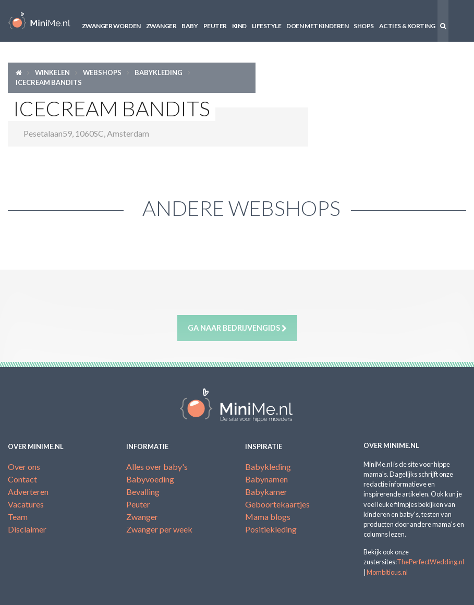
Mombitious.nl (387, 572)
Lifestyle (267, 26)
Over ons (24, 466)
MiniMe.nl (39, 21)
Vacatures (26, 504)
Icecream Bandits (49, 82)
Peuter (215, 26)
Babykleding (159, 72)
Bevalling (143, 492)
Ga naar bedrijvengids (237, 328)
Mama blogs (267, 517)
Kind (239, 26)
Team (18, 517)
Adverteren (28, 492)
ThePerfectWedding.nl (430, 562)
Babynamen (266, 479)
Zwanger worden (111, 26)
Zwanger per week (159, 529)
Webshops (102, 72)
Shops (364, 26)
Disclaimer (27, 529)
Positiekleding (271, 529)
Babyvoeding (150, 479)
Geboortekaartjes (277, 504)
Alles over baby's (157, 466)
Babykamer (266, 492)
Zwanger (161, 26)
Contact (22, 479)
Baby (189, 26)
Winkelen (52, 72)
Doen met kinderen (317, 26)
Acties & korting (407, 26)
